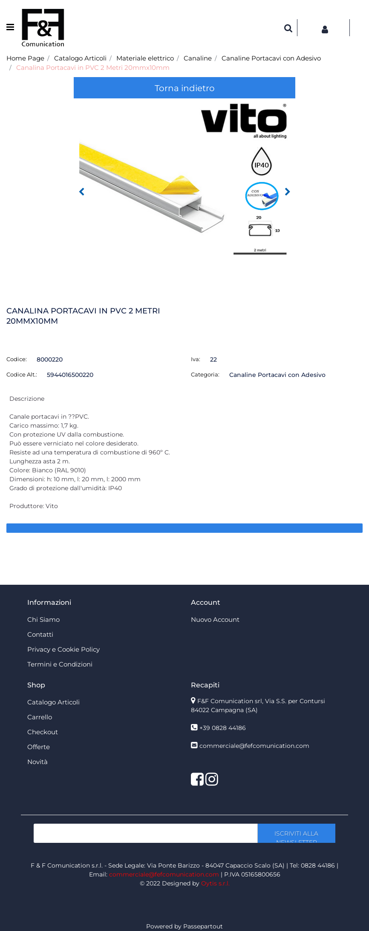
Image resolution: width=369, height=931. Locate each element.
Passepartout (203, 926)
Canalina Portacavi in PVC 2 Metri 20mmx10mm (93, 67)
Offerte (38, 747)
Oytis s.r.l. (215, 883)
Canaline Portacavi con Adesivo (271, 58)
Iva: (195, 359)
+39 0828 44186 (222, 728)
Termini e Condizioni (59, 664)
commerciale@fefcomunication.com (254, 746)
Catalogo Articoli (80, 58)
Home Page (25, 58)
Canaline (198, 58)
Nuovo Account (215, 619)
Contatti (40, 634)
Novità (37, 762)
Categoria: (205, 374)
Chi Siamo (43, 619)
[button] (288, 27)
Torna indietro (185, 88)
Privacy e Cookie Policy (63, 649)
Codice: (16, 359)
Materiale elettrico (145, 58)
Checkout (42, 732)
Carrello (39, 717)
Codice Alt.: (21, 374)
